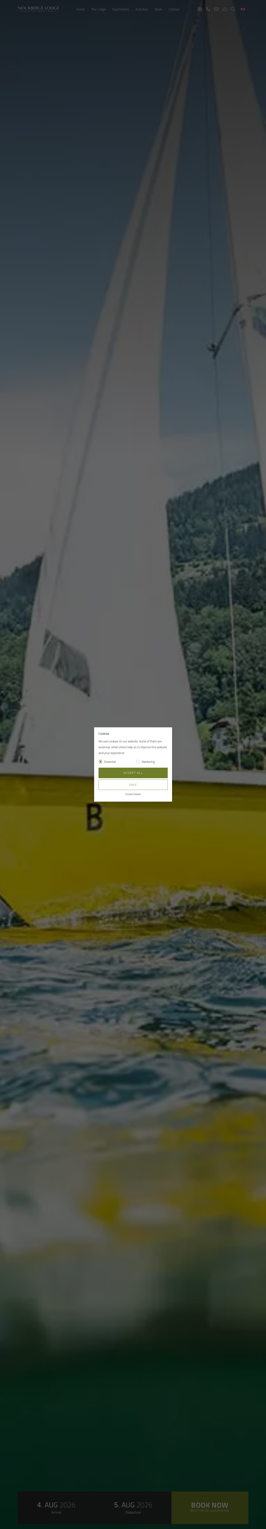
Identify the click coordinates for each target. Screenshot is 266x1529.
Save (133, 785)
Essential (110, 762)
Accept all (133, 773)
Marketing (148, 762)
